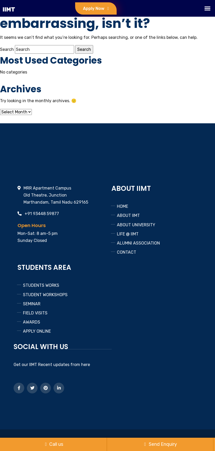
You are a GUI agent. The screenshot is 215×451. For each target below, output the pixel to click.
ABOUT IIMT (128, 215)
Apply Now (96, 8)
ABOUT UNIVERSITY (136, 224)
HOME (122, 206)
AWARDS (31, 322)
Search (7, 49)
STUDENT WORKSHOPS (45, 294)
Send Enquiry (160, 444)
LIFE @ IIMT (128, 233)
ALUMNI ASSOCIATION (138, 243)
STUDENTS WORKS (41, 285)
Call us (54, 444)
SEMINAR (31, 303)
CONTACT (126, 252)
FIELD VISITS (35, 312)
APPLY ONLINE (37, 331)
